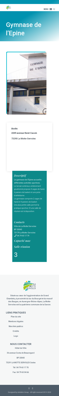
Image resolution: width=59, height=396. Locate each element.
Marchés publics (16, 326)
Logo (16, 336)
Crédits (16, 331)
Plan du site (16, 317)
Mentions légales (15, 321)
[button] (46, 9)
